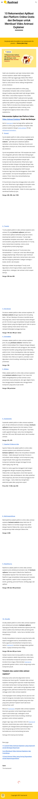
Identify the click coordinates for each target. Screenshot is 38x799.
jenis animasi (22, 128)
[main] (19, 21)
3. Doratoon (6, 309)
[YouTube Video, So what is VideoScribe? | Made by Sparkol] (19, 501)
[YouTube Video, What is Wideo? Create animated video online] (19, 403)
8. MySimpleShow (8, 516)
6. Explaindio (7, 419)
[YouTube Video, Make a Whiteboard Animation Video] (19, 603)
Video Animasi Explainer (11, 119)
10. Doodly (6, 619)
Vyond (6, 133)
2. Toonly (5, 226)
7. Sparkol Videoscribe (10, 444)
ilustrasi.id (10, 123)
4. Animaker (6, 336)
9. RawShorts (7, 564)
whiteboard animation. (9, 130)
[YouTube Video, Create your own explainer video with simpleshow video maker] (19, 548)
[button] (2, 2)
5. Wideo (5, 369)
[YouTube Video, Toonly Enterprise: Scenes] (19, 292)
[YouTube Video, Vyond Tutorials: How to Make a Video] (19, 210)
